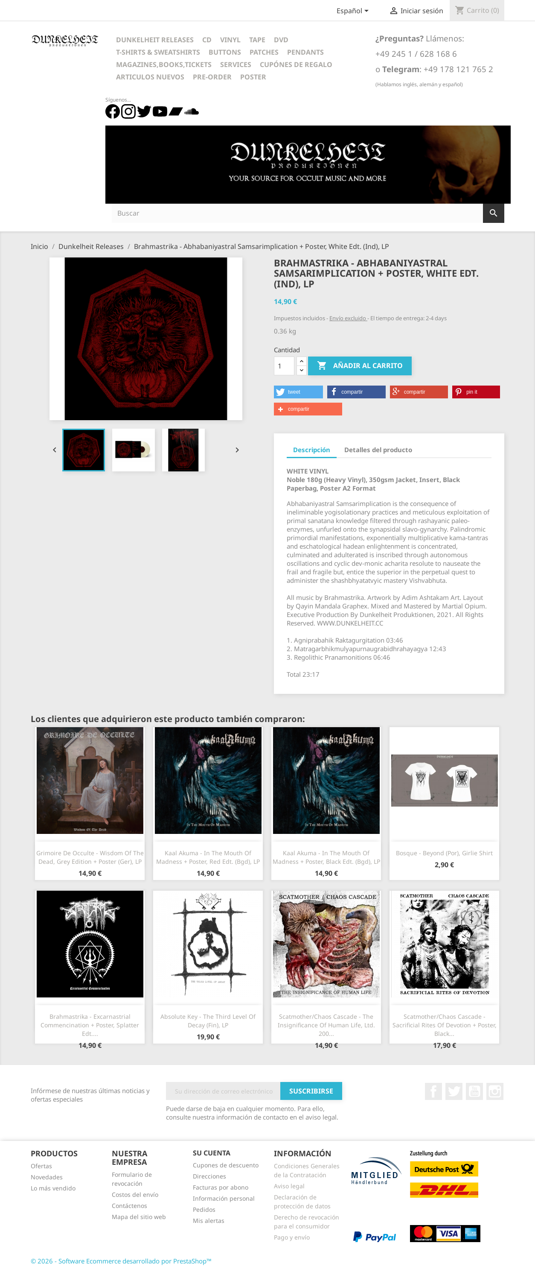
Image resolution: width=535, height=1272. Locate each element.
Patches (264, 52)
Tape (257, 39)
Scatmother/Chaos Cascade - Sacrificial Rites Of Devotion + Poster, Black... (445, 1025)
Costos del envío (135, 1194)
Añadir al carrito (360, 365)
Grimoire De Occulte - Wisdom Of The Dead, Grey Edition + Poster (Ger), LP (90, 857)
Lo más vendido (53, 1188)
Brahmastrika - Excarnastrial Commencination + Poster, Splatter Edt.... (90, 1025)
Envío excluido (348, 318)
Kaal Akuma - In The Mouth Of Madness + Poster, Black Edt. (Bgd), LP (326, 857)
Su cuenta (211, 1153)
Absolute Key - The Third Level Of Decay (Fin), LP (208, 1020)
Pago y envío (292, 1237)
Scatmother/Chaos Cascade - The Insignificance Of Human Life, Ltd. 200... (326, 1025)
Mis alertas (208, 1220)
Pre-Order (212, 77)
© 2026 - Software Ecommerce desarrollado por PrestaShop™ (121, 1261)
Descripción (311, 449)
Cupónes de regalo (296, 64)
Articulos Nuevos (150, 77)
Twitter (453, 1091)
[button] (298, 392)
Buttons (225, 52)
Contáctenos (129, 1206)
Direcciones (209, 1176)
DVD (281, 39)
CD (207, 39)
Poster (253, 77)
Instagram (494, 1091)
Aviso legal (289, 1186)
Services (235, 64)
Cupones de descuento (226, 1165)
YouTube (474, 1091)
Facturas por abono (220, 1187)
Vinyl (230, 39)
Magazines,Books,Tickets (164, 64)
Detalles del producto (378, 449)
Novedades (47, 1177)
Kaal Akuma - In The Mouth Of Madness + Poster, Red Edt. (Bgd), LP (208, 857)
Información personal (224, 1198)
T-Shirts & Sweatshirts (158, 52)
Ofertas (41, 1166)
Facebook (433, 1091)
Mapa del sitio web (139, 1217)
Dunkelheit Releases (155, 39)
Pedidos (204, 1209)
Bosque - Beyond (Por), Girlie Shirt (444, 853)
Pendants (305, 52)
